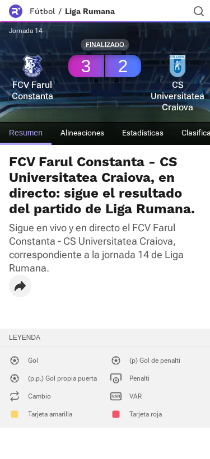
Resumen (26, 132)
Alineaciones (82, 132)
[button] (20, 286)
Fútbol (42, 11)
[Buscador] (199, 11)
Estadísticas (143, 132)
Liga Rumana (90, 11)
